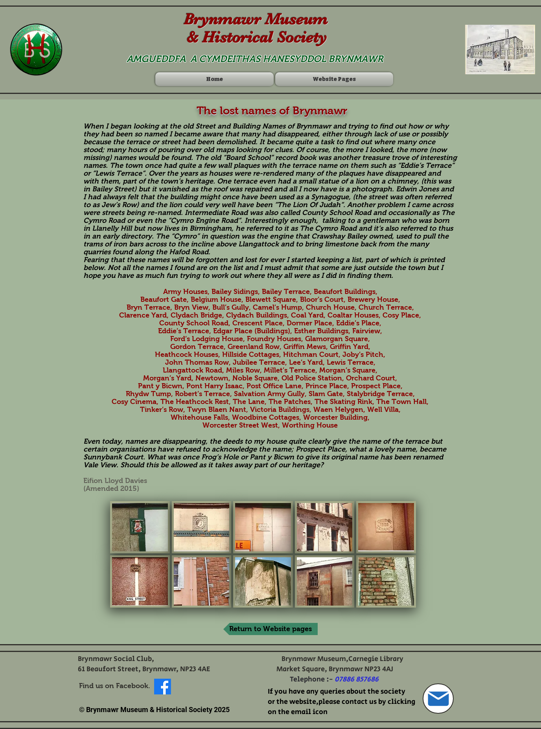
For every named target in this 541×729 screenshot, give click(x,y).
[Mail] (438, 698)
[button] (140, 527)
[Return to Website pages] (270, 629)
